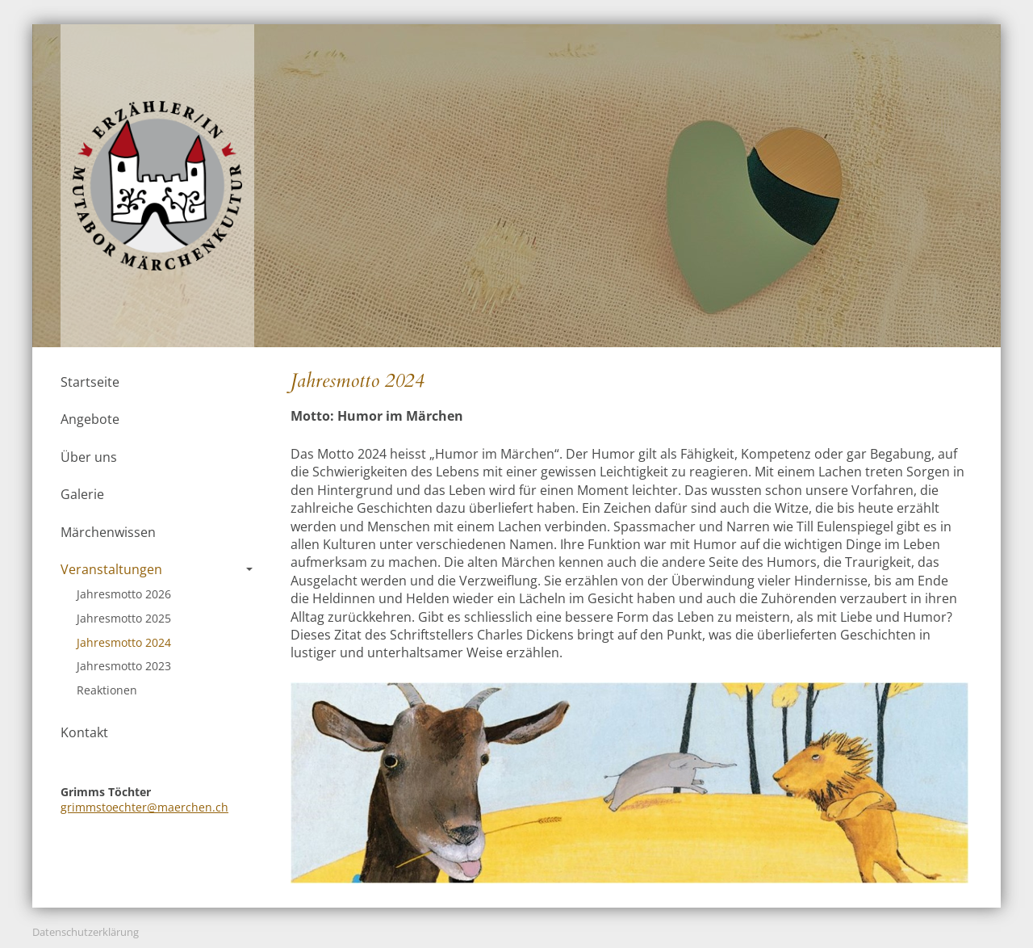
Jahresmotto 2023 (124, 665)
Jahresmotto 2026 (124, 594)
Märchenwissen (108, 532)
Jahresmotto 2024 (124, 642)
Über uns (89, 457)
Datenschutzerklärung (85, 932)
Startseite (90, 382)
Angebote (90, 419)
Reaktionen (107, 690)
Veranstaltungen (157, 569)
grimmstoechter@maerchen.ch (144, 807)
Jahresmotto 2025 (124, 618)
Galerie (82, 494)
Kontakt (84, 732)
